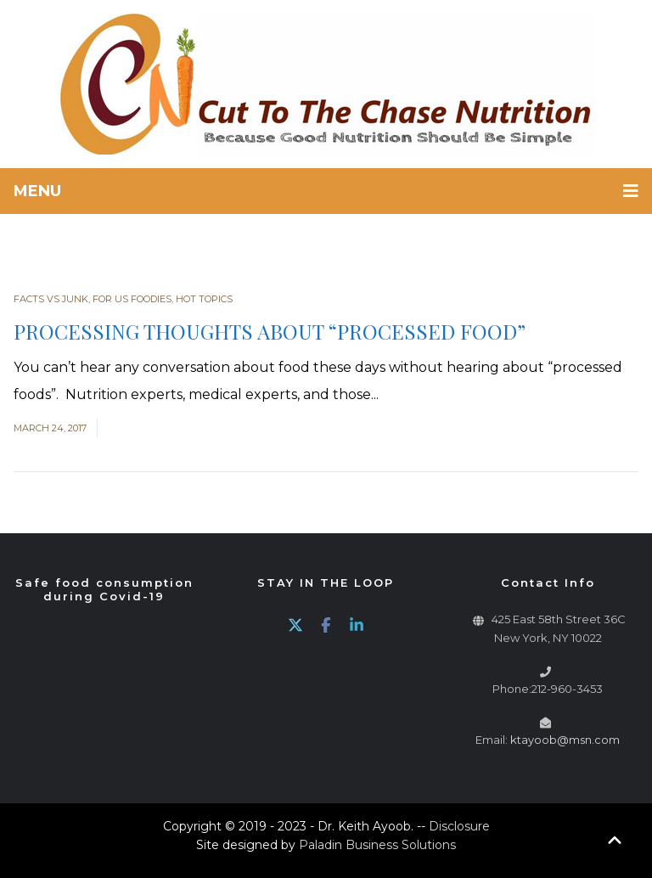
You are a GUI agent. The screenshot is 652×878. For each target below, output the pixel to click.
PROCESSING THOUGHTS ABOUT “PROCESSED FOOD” (270, 331)
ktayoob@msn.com (565, 739)
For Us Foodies (132, 299)
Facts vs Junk (51, 299)
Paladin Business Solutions (377, 845)
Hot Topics (204, 299)
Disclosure (459, 826)
